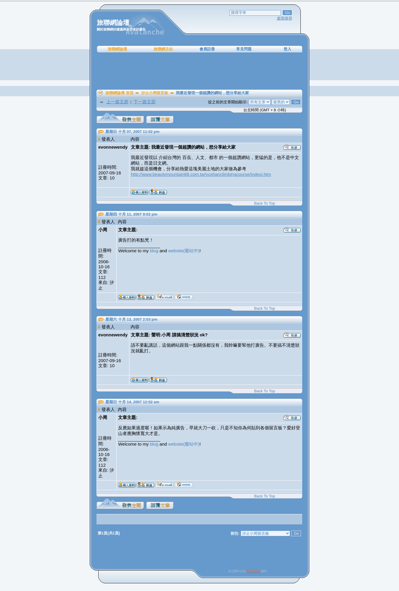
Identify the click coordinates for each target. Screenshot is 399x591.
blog (154, 250)
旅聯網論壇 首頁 (119, 93)
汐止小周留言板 (154, 93)
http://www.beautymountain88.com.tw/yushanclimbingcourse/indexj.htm (201, 174)
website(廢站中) (183, 250)
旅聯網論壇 (117, 49)
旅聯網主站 (163, 49)
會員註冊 (207, 49)
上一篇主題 (117, 101)
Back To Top (264, 203)
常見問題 (244, 49)
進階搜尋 (284, 18)
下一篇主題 (144, 101)
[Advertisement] (199, 71)
